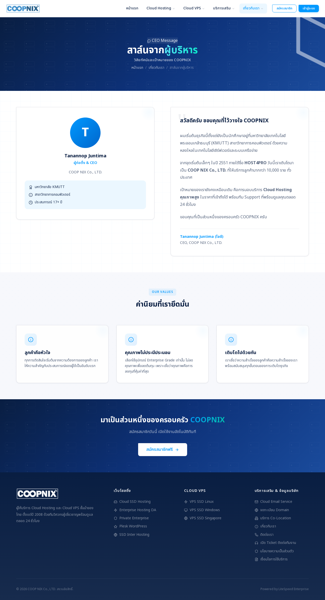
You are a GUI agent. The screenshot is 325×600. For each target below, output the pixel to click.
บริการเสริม (224, 8)
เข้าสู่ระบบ (309, 8)
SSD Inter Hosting (131, 534)
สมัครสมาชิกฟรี (162, 450)
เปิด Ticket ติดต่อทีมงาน (275, 542)
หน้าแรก (132, 8)
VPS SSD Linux (199, 501)
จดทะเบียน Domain (272, 510)
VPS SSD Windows (202, 510)
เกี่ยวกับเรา (253, 8)
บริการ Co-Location (273, 518)
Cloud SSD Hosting (132, 501)
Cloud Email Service (273, 501)
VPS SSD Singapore (202, 518)
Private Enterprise (131, 518)
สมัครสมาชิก (284, 8)
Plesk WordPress (130, 526)
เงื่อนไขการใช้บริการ (271, 559)
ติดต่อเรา (264, 534)
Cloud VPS (194, 8)
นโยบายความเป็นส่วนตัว (274, 551)
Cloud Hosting (161, 8)
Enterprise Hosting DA (135, 510)
